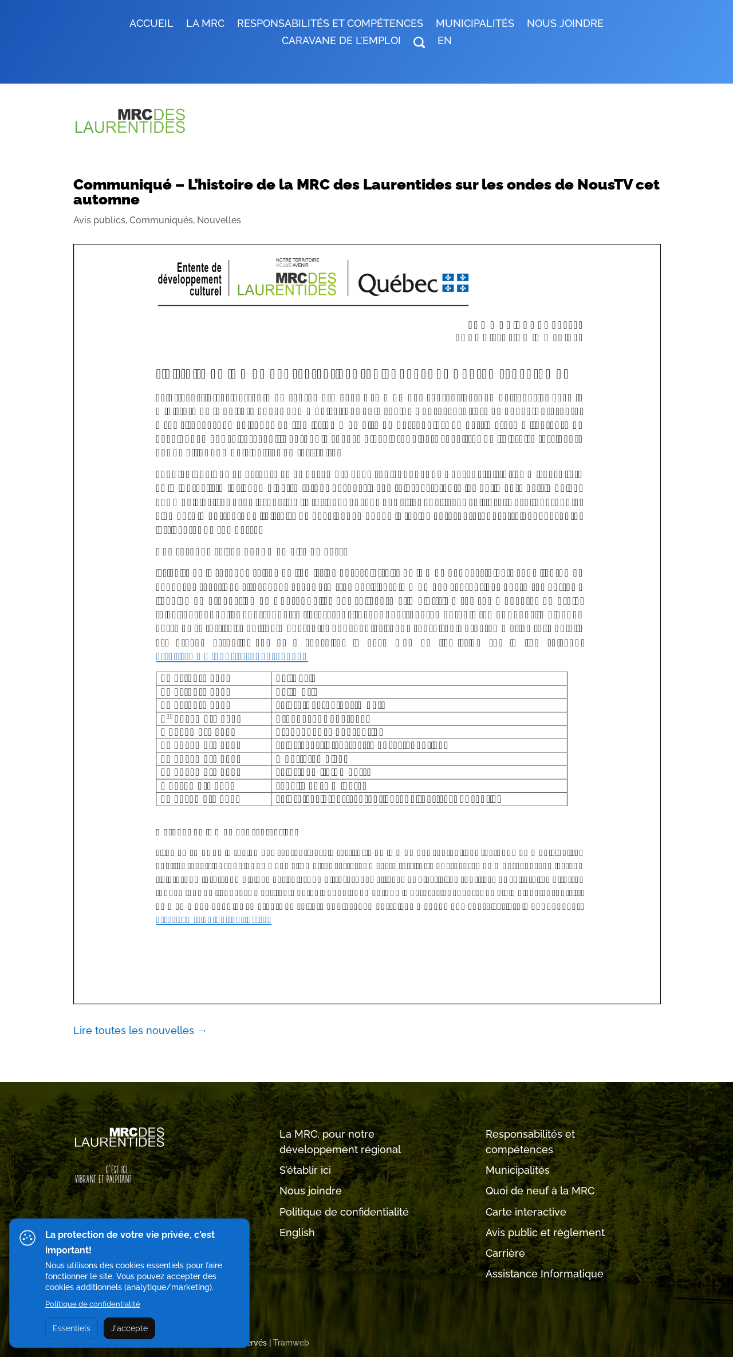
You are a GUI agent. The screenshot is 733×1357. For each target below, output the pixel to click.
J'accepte (129, 1328)
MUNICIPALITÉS (475, 24)
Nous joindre (565, 24)
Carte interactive (526, 1212)
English (297, 1232)
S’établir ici (305, 1170)
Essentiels (71, 1328)
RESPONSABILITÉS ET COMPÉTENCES (330, 24)
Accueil (151, 24)
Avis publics (99, 220)
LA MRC (205, 24)
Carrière (505, 1253)
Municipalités (518, 1170)
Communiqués (161, 220)
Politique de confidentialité (344, 1212)
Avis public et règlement (545, 1232)
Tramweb (291, 1342)
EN (445, 41)
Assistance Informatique (545, 1274)
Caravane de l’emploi (341, 41)
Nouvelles (219, 220)
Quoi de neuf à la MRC (540, 1191)
